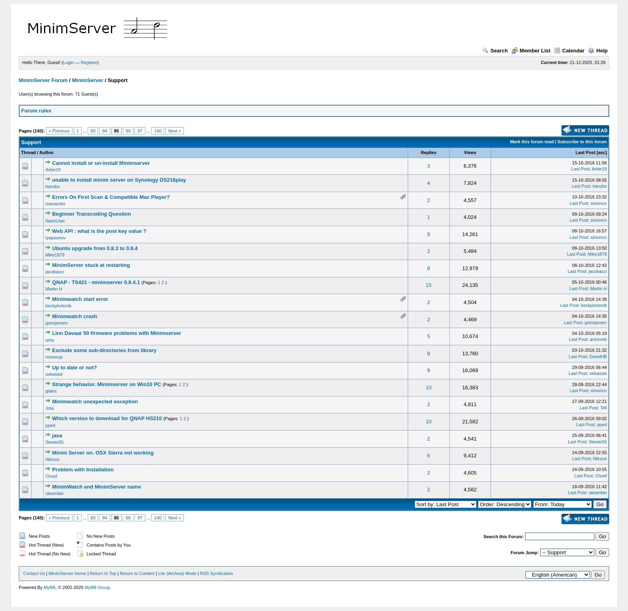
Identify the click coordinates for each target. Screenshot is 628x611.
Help (598, 51)
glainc (51, 391)
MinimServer (87, 80)
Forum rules (36, 111)
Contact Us (34, 573)
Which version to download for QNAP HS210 (107, 418)
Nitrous (52, 459)
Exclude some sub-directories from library (104, 350)
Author (46, 152)
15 (428, 285)
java (57, 436)
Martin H (53, 288)
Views (470, 152)
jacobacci (54, 271)
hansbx (52, 186)
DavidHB (598, 356)
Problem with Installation (83, 470)
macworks (55, 203)
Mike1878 (54, 254)
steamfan (54, 493)
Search (495, 51)
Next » (174, 130)
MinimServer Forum (43, 80)
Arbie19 (52, 169)
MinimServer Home (67, 573)
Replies (429, 152)
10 (428, 388)
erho (49, 340)
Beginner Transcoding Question (91, 214)
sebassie (53, 374)
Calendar (569, 51)
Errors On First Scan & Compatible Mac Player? (111, 197)
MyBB (49, 587)
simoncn (598, 203)
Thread (28, 152)
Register (89, 62)
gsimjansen (56, 323)
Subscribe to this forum (582, 141)
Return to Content (137, 573)
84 (104, 130)
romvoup (53, 357)
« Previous (59, 130)
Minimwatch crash (74, 316)
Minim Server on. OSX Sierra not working (103, 453)
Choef (51, 476)
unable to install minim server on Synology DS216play (119, 180)
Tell (603, 407)
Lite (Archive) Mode (177, 573)
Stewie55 (54, 442)
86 (128, 130)
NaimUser (55, 220)
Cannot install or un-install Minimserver (101, 163)
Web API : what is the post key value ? (99, 231)
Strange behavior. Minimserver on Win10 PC (106, 384)
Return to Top (103, 573)
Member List (531, 51)
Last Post (586, 152)
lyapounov (55, 237)
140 (157, 130)
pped (50, 425)
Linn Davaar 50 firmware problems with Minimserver (116, 333)
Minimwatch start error (80, 299)
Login (68, 62)
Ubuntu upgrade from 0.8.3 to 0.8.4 (95, 248)
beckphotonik (58, 305)
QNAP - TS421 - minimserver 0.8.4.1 (96, 282)
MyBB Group (97, 587)
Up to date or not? (74, 368)
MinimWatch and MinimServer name (96, 487)
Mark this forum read (532, 141)
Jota (49, 408)
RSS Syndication (216, 573)
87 (139, 130)
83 (93, 130)
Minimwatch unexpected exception (95, 402)
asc (601, 152)
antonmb (598, 339)
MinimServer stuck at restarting (91, 265)
